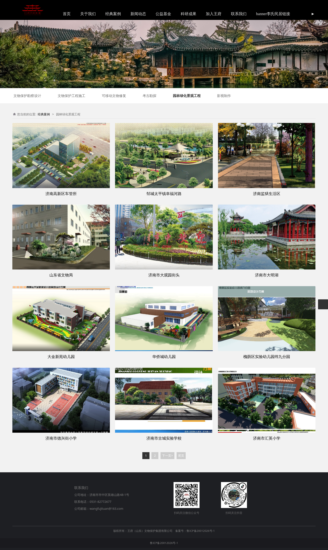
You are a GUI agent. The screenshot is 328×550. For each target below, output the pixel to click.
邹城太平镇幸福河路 (164, 193)
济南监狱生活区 (266, 193)
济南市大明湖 (266, 274)
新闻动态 (138, 14)
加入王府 (213, 14)
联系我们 (239, 14)
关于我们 (88, 14)
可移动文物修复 (114, 95)
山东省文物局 (61, 274)
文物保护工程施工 (71, 95)
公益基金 (163, 14)
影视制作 (224, 95)
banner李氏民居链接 (273, 14)
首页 (67, 14)
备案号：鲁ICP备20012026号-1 (195, 531)
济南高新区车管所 (61, 193)
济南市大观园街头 (164, 274)
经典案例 (113, 14)
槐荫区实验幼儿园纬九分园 (266, 356)
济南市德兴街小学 (61, 438)
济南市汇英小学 (266, 438)
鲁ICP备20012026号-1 (164, 543)
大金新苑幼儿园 (61, 356)
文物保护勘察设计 (27, 95)
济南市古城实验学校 (164, 438)
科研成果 (188, 14)
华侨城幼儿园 (164, 356)
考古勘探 (149, 95)
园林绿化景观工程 (187, 95)
